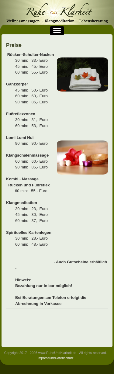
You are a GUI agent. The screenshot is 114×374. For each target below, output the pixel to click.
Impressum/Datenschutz (55, 358)
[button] (57, 30)
